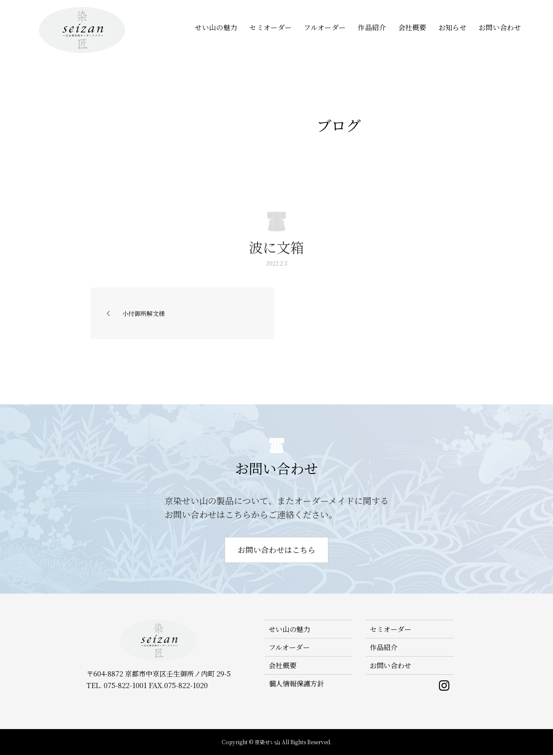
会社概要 (412, 27)
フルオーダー (325, 27)
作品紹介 (372, 27)
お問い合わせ (500, 27)
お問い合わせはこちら (276, 549)
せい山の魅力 (216, 27)
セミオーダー (270, 27)
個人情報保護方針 (296, 684)
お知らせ (453, 27)
